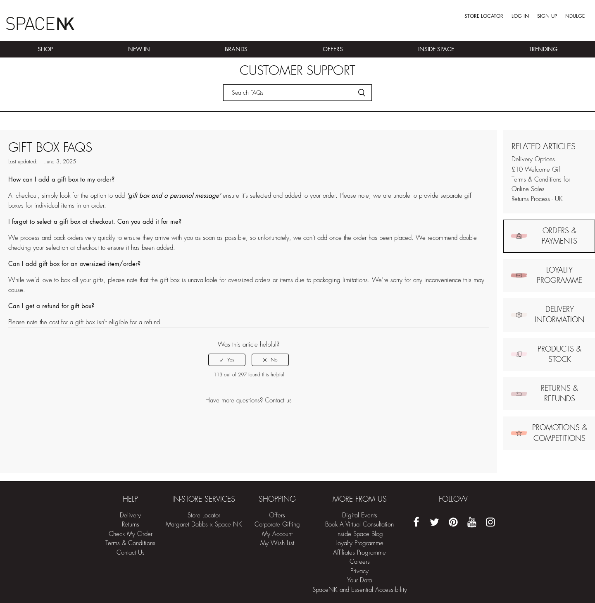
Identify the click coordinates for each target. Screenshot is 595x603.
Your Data (359, 580)
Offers (333, 49)
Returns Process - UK (537, 199)
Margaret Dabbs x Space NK (204, 525)
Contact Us (131, 553)
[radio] (226, 360)
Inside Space (436, 49)
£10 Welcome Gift (537, 170)
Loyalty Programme (359, 543)
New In (139, 49)
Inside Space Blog (359, 534)
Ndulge (575, 16)
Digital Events (359, 515)
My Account (277, 534)
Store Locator (483, 16)
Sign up (547, 16)
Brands (236, 49)
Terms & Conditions (130, 543)
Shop (45, 49)
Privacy (359, 571)
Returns (130, 525)
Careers (360, 562)
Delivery (130, 515)
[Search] (297, 92)
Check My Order (130, 534)
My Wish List (277, 543)
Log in (520, 16)
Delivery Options (533, 159)
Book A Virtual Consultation (359, 525)
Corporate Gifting (277, 525)
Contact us (278, 400)
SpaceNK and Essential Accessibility (359, 590)
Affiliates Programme (359, 553)
